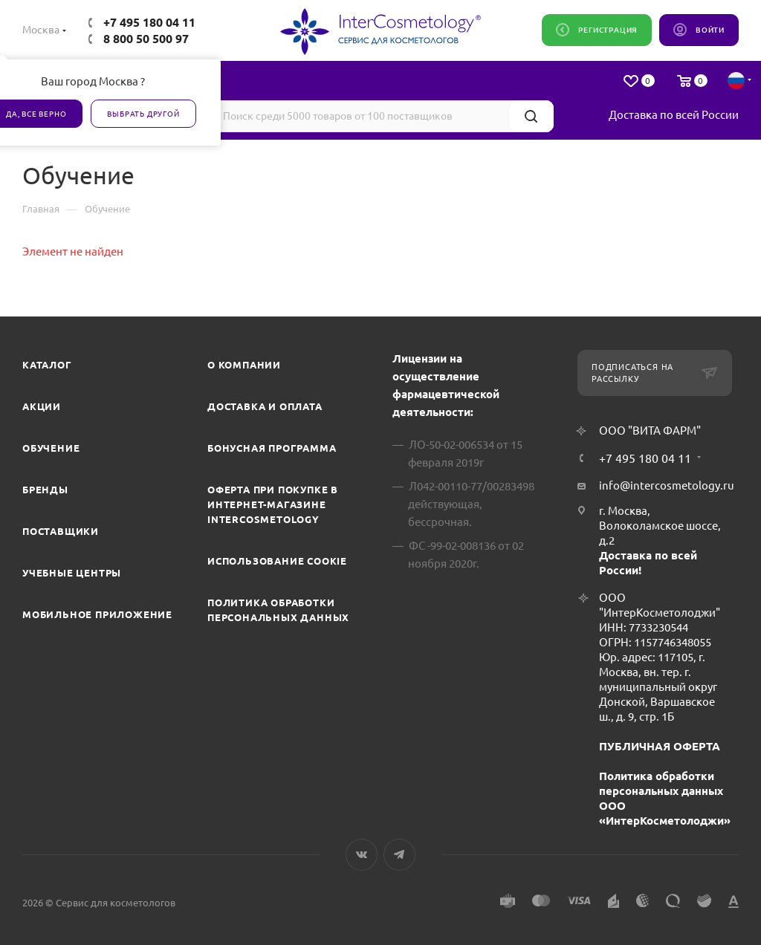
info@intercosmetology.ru (666, 485)
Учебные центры (71, 573)
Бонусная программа (271, 448)
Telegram (399, 855)
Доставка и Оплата (265, 406)
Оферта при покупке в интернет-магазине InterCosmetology (272, 504)
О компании (244, 365)
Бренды (45, 489)
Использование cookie (277, 561)
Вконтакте (362, 855)
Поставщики (60, 531)
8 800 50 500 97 (146, 38)
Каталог (47, 365)
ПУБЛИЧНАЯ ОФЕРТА (659, 746)
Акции (41, 406)
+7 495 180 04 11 (149, 22)
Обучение (51, 448)
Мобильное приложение (97, 614)
